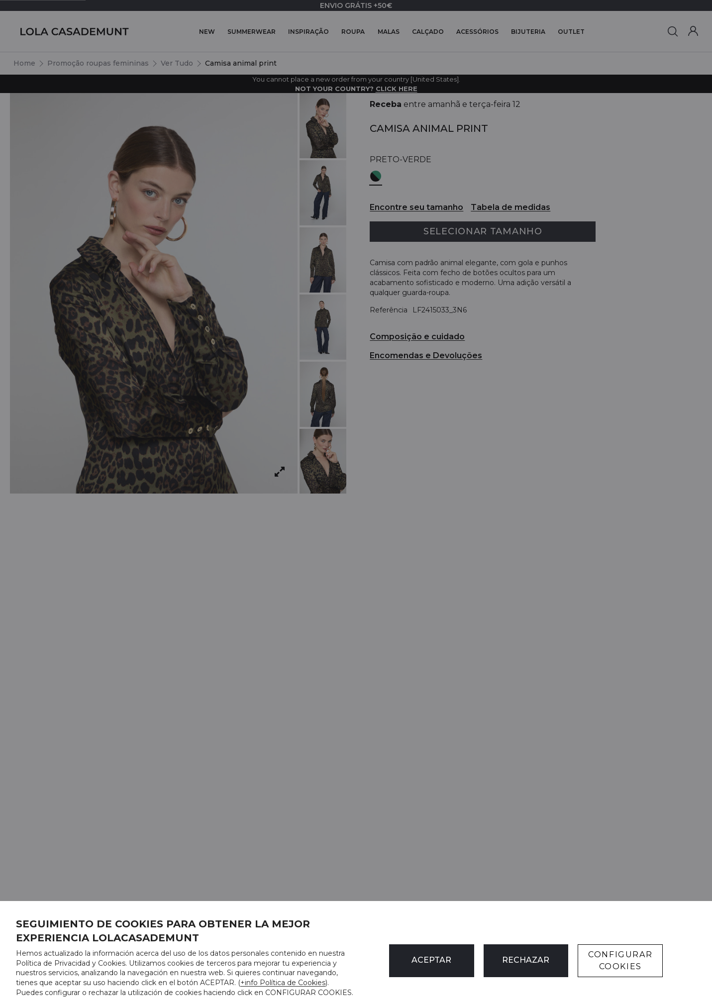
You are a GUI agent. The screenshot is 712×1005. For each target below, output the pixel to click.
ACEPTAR (431, 960)
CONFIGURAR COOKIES (620, 960)
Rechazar (525, 960)
